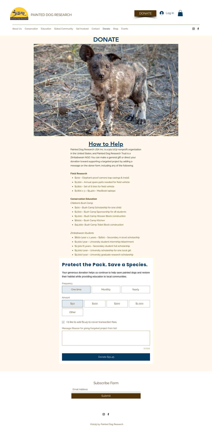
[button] (180, 13)
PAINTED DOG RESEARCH (51, 15)
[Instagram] (193, 28)
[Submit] (106, 396)
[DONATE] (145, 13)
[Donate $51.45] (106, 357)
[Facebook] (198, 28)
